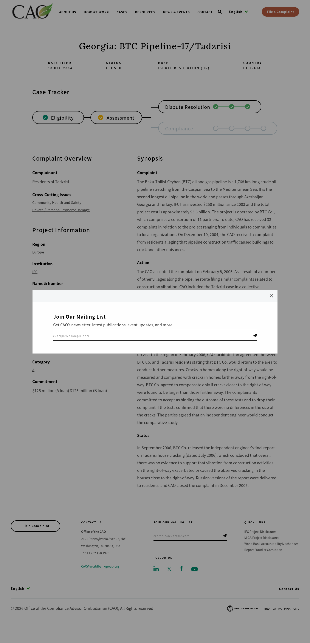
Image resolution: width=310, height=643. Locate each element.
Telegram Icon (255, 335)
